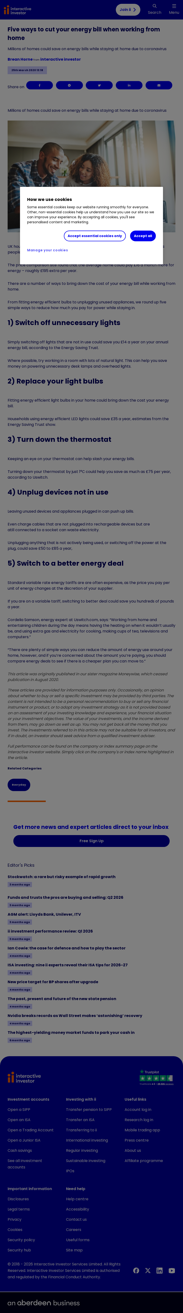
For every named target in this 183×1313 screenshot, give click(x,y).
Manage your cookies (47, 250)
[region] (91, 225)
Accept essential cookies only (95, 235)
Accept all (143, 235)
